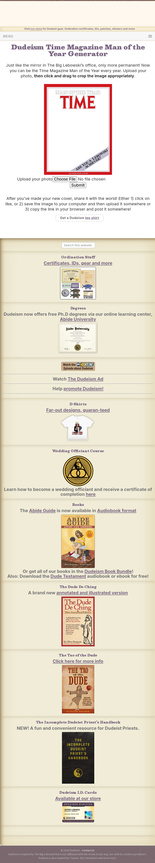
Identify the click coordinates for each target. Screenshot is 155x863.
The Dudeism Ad (85, 379)
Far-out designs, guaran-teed (78, 410)
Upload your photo (34, 179)
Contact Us (88, 850)
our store (36, 28)
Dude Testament (68, 576)
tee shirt (92, 218)
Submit (78, 185)
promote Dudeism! (84, 388)
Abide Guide (42, 510)
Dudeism (84, 16)
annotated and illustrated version (92, 592)
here (90, 494)
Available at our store (78, 798)
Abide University (78, 319)
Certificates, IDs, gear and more (78, 263)
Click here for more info (78, 661)
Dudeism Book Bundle (108, 571)
